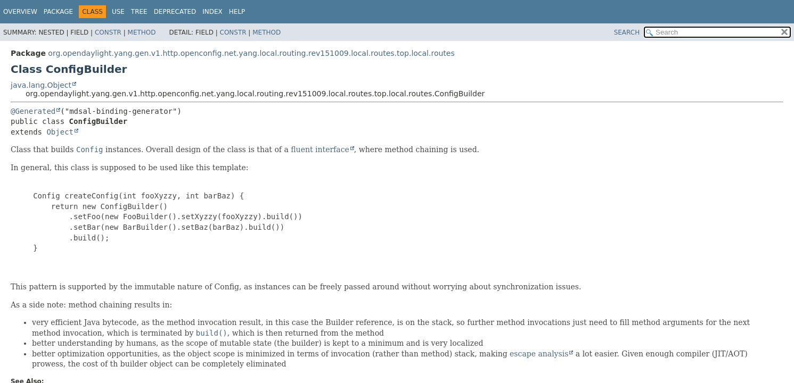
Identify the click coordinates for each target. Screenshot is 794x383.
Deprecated (175, 11)
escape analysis (539, 353)
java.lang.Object (41, 85)
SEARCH (627, 32)
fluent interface (320, 149)
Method (142, 32)
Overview (20, 11)
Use (118, 11)
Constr (108, 32)
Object (59, 132)
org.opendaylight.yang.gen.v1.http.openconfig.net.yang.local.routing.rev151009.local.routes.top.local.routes (251, 53)
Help (237, 11)
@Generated (33, 111)
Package (58, 11)
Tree (139, 11)
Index (212, 11)
